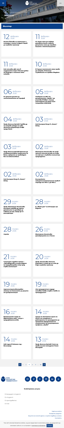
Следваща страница (44, 364)
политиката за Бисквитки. (39, 425)
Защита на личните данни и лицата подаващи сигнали (45, 416)
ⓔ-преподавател (11, 400)
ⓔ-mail (7, 403)
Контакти (58, 418)
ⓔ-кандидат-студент (13, 394)
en (61, 3)
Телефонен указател (55, 413)
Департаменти (15, 12)
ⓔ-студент (9, 397)
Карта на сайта (57, 411)
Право (25, 12)
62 (40, 364)
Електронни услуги (32, 389)
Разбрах (49, 425)
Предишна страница (19, 364)
